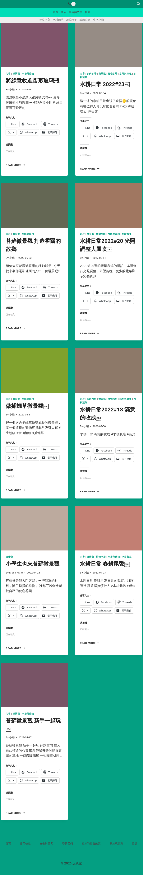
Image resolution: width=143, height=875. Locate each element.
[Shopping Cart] (71, 4)
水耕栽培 (58, 19)
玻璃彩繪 (85, 19)
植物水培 (112, 73)
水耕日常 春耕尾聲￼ (105, 564)
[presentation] (34, 45)
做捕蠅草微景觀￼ (27, 406)
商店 (63, 12)
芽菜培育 (44, 19)
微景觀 (16, 73)
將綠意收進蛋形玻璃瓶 (32, 80)
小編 (12, 89)
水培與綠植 (28, 73)
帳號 (87, 12)
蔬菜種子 (71, 19)
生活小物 (98, 19)
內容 (8, 73)
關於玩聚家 (116, 843)
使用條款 (25, 843)
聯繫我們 (67, 843)
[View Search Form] (138, 3)
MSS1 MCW (16, 572)
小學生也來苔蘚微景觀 (32, 564)
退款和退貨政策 (91, 843)
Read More (15, 164)
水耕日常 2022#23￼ (105, 84)
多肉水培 (91, 73)
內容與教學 (75, 12)
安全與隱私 (46, 843)
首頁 (55, 12)
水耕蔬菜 (126, 234)
